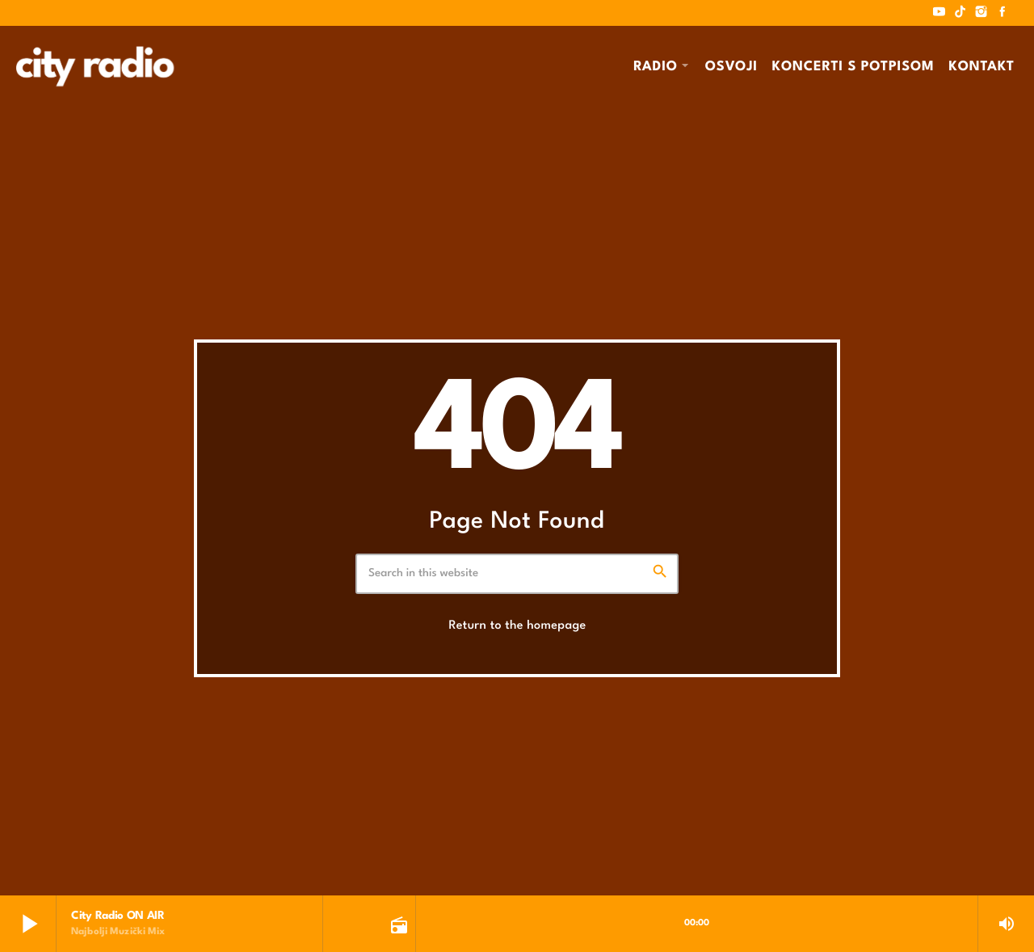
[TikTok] (960, 13)
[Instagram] (981, 13)
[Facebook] (1002, 13)
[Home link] (95, 66)
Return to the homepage (517, 626)
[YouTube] (939, 13)
